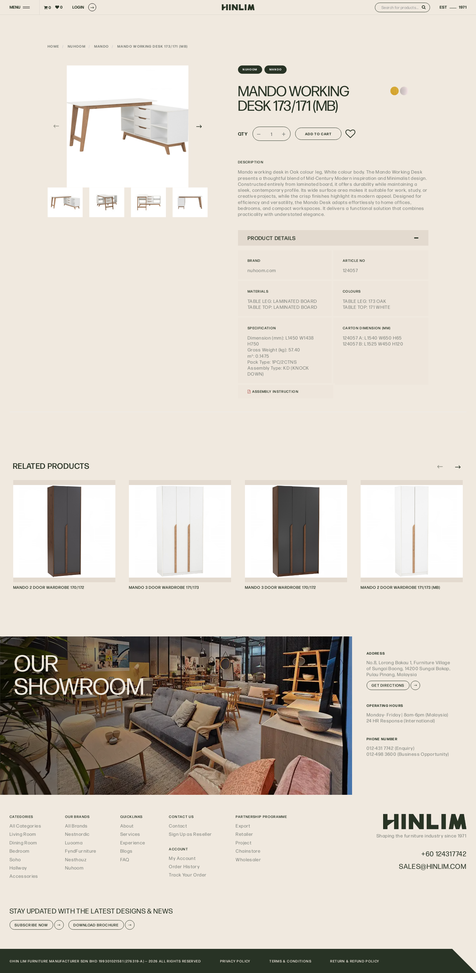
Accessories (24, 876)
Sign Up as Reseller (190, 834)
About (127, 826)
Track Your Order (188, 874)
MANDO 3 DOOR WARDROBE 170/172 (280, 587)
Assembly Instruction (273, 391)
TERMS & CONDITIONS (290, 961)
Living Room (23, 834)
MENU (15, 7)
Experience (132, 842)
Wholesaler (248, 859)
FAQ (125, 859)
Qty (243, 134)
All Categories (25, 826)
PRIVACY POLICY (235, 961)
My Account (182, 858)
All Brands (76, 826)
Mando (101, 46)
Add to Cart (318, 133)
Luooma (74, 842)
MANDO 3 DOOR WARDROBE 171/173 (164, 587)
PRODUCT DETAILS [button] (333, 237)
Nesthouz (76, 859)
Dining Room (23, 842)
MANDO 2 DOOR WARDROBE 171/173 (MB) (400, 587)
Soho (15, 859)
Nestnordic (77, 834)
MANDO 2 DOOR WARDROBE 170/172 (48, 587)
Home (53, 46)
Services (130, 834)
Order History (184, 866)
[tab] (333, 237)
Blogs (126, 851)
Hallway (18, 868)
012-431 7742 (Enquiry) (391, 748)
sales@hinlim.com (432, 866)
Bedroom (20, 851)
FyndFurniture (81, 851)
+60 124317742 (443, 853)
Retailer (244, 834)
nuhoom (77, 46)
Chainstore (248, 851)
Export (243, 826)
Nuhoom (74, 868)
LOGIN (84, 7)
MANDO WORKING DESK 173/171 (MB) (152, 46)
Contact (178, 826)
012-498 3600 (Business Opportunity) (408, 754)
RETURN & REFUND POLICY (354, 961)
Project (244, 842)
